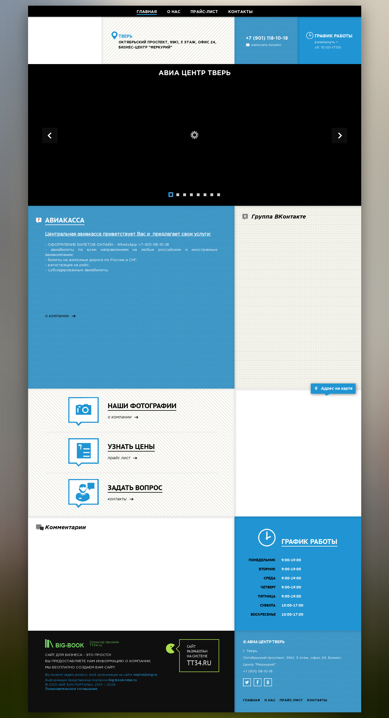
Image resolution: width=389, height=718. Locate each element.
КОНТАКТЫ (240, 12)
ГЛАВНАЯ (147, 12)
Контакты (317, 700)
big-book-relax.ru (123, 680)
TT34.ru (96, 645)
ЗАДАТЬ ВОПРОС (135, 487)
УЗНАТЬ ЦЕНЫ (131, 446)
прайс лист (119, 458)
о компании (57, 316)
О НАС (173, 12)
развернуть (327, 42)
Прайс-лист (291, 700)
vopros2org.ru (145, 674)
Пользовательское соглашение (71, 689)
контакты (117, 499)
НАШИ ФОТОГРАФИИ (142, 405)
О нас (269, 700)
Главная (251, 700)
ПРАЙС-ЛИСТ (204, 12)
